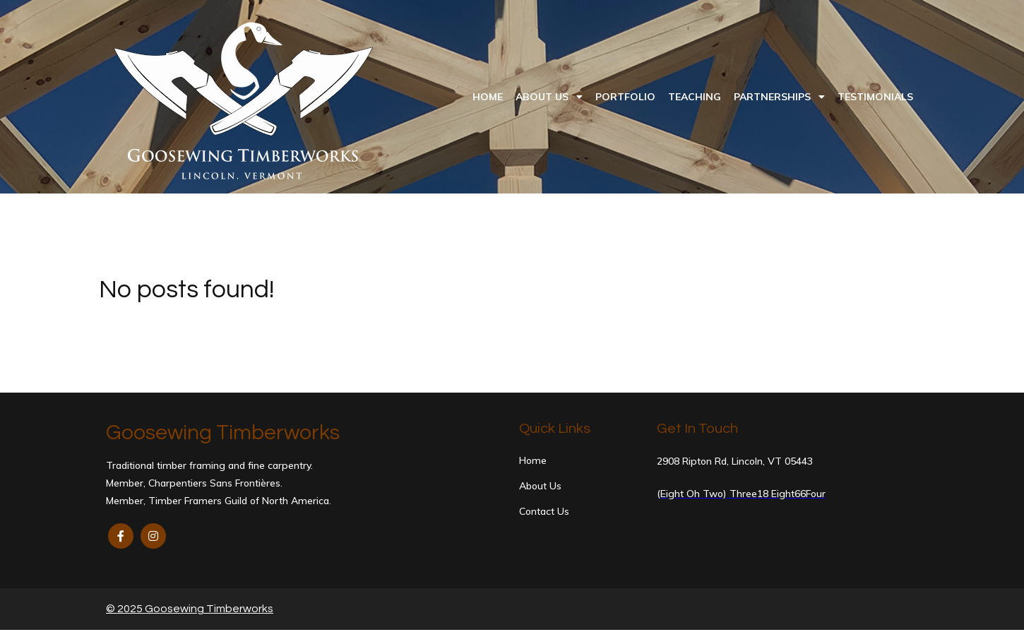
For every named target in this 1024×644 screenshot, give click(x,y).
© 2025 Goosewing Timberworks (189, 608)
